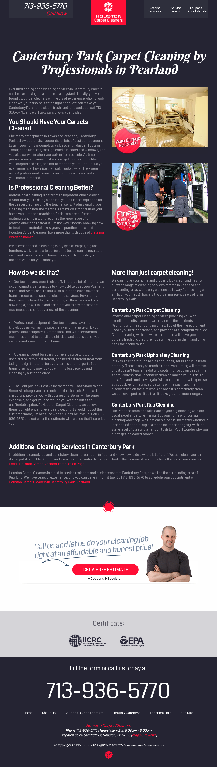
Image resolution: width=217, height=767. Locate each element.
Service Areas (176, 10)
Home (28, 713)
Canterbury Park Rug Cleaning (143, 405)
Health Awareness (126, 713)
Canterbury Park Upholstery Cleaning (150, 355)
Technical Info (160, 713)
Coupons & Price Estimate (84, 713)
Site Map (187, 713)
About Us (49, 713)
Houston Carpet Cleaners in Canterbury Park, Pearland (49, 482)
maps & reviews (144, 735)
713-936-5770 (109, 691)
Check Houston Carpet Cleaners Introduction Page (47, 464)
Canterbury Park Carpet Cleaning (146, 310)
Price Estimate (197, 10)
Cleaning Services (154, 10)
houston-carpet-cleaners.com (144, 745)
